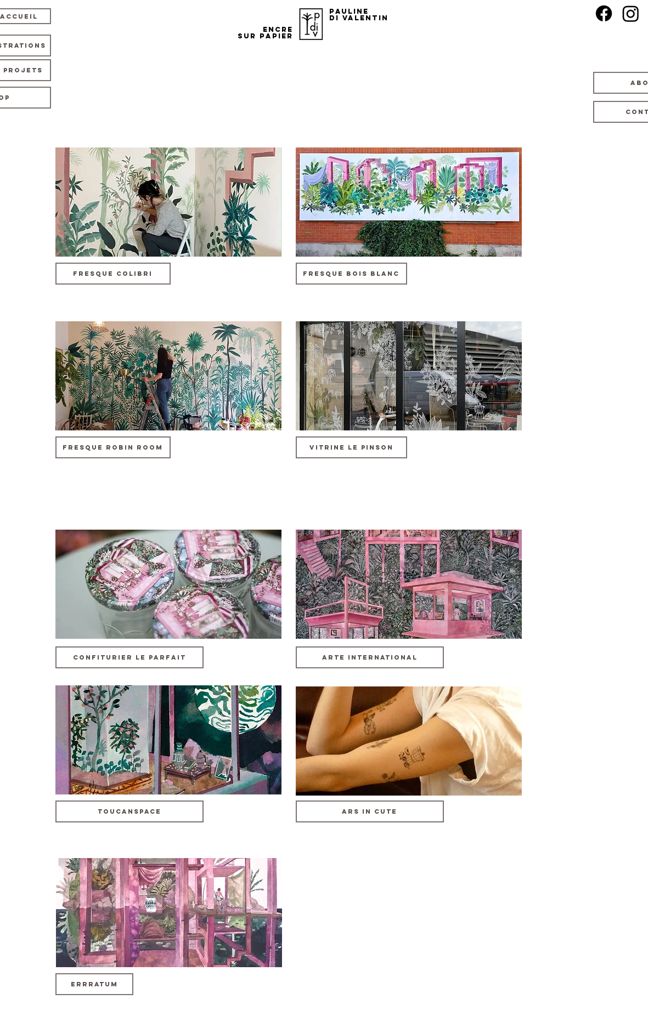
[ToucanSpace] (129, 811)
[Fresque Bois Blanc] (351, 274)
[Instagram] (630, 13)
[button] (129, 657)
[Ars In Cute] (370, 811)
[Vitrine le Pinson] (351, 447)
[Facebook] (604, 13)
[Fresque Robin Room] (113, 447)
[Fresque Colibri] (113, 274)
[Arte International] (370, 657)
